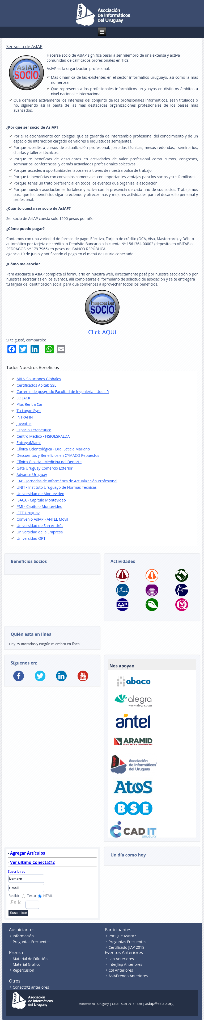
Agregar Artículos (27, 853)
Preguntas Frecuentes (31, 941)
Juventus (23, 423)
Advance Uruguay (31, 474)
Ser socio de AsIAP (24, 46)
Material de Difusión (30, 958)
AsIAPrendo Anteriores (128, 975)
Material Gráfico (26, 964)
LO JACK (23, 397)
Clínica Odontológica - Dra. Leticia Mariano (53, 449)
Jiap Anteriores (121, 958)
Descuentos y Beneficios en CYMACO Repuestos (57, 455)
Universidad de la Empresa (39, 531)
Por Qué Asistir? (122, 935)
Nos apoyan (121, 666)
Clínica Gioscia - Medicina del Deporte (49, 461)
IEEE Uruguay (27, 512)
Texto (29, 895)
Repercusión (23, 970)
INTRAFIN (24, 417)
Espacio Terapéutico (33, 429)
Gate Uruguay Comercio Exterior (44, 468)
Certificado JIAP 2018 (126, 947)
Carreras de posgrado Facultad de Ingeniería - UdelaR (62, 391)
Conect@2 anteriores (31, 987)
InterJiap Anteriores (125, 964)
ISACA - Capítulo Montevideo (41, 500)
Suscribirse (16, 871)
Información (23, 935)
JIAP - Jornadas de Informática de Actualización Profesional (66, 480)
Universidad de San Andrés (39, 525)
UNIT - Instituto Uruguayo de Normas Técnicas (56, 487)
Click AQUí (102, 332)
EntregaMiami (28, 442)
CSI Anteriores (121, 970)
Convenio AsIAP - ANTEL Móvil (42, 519)
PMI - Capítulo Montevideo (39, 506)
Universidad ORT (30, 538)
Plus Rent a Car (29, 404)
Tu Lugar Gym (28, 410)
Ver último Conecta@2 (32, 862)
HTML (45, 895)
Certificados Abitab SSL (36, 385)
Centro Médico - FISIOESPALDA (43, 436)
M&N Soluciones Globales (38, 378)
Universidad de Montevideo (40, 493)
